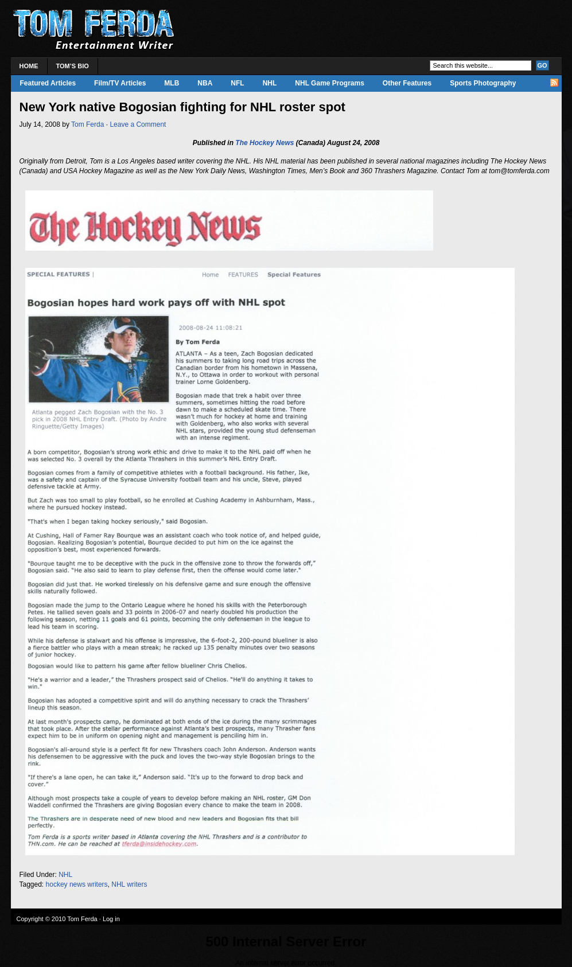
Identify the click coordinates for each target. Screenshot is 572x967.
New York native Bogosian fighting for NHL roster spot (182, 107)
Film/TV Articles (120, 83)
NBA (204, 83)
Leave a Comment (138, 124)
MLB (171, 83)
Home (29, 66)
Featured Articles (48, 83)
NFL (237, 83)
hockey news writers (77, 884)
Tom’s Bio (72, 66)
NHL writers (129, 884)
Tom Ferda (87, 124)
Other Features (407, 83)
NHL (270, 83)
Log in (111, 918)
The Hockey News (264, 143)
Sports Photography (483, 83)
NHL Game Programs (329, 83)
